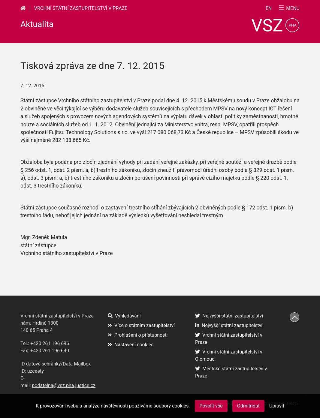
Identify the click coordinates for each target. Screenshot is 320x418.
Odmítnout (248, 406)
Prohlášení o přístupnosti (138, 335)
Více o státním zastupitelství (141, 325)
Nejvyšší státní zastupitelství (229, 316)
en (269, 8)
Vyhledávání (124, 316)
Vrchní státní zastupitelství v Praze (81, 8)
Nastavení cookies (130, 344)
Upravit (276, 406)
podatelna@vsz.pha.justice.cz (63, 385)
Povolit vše (211, 406)
